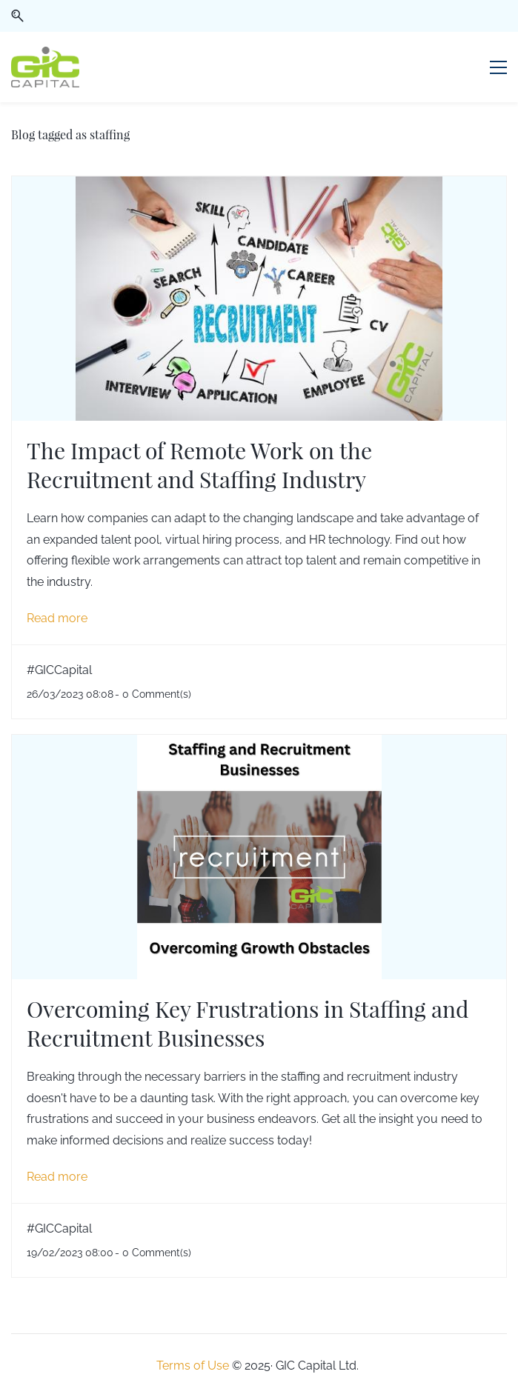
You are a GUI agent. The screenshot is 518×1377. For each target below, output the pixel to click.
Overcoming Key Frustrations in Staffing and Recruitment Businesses (247, 1023)
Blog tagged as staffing (70, 134)
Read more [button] (57, 618)
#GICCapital (59, 670)
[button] (17, 16)
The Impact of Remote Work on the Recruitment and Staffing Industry (199, 464)
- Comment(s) (153, 694)
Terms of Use (192, 1365)
